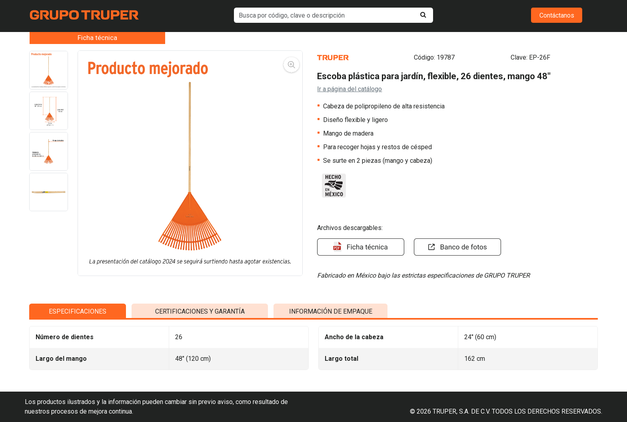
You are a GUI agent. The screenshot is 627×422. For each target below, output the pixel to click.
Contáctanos (556, 15)
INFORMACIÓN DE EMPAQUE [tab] (330, 362)
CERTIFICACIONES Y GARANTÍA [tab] (200, 362)
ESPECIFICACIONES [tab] (77, 362)
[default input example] (333, 15)
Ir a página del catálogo (349, 89)
